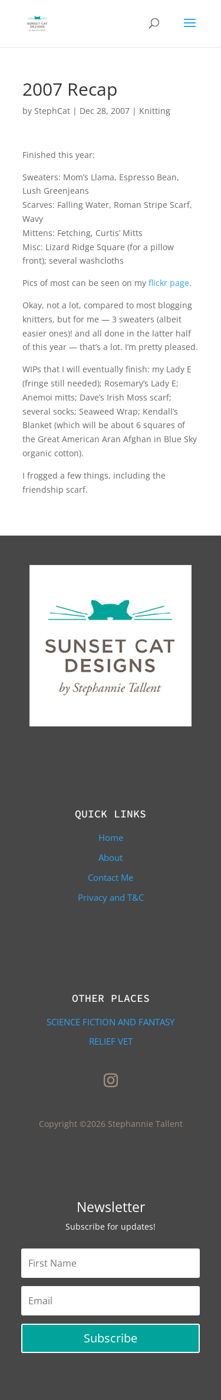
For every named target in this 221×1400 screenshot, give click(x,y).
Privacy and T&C (111, 897)
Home (110, 837)
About (110, 857)
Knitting (154, 110)
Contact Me (110, 877)
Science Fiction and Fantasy (110, 1022)
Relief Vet (111, 1041)
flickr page (167, 282)
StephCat (52, 110)
